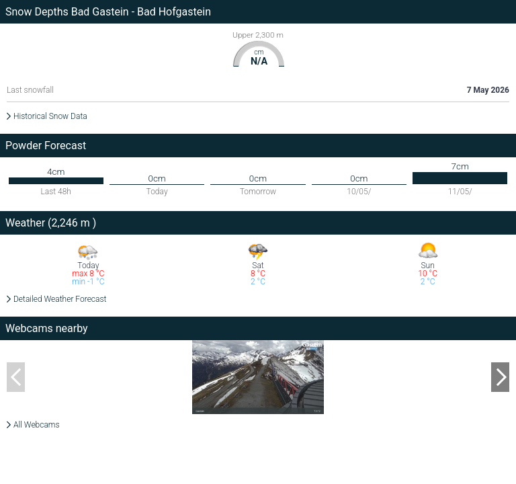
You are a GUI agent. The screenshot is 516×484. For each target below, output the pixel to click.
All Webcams (36, 425)
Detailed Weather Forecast (59, 299)
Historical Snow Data (50, 116)
